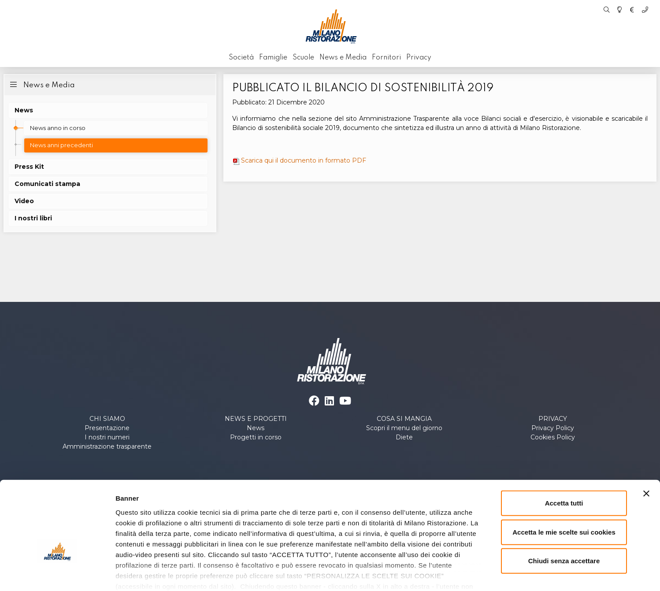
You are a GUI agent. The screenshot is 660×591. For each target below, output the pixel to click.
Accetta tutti (564, 456)
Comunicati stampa (47, 184)
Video (24, 201)
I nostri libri (33, 218)
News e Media (41, 84)
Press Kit (29, 167)
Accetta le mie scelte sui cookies (563, 485)
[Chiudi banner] (646, 447)
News (255, 428)
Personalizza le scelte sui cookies (493, 573)
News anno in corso (57, 127)
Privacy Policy (552, 428)
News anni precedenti (61, 145)
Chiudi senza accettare (564, 514)
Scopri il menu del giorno (404, 428)
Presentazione (107, 428)
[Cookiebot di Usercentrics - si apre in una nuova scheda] (57, 573)
